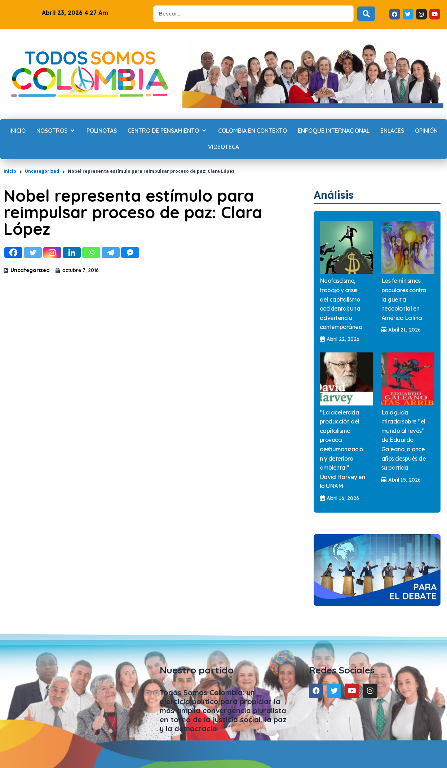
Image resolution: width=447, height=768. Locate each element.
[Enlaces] (392, 131)
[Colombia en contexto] (252, 131)
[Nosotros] (56, 131)
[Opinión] (426, 131)
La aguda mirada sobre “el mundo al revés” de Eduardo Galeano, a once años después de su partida (403, 440)
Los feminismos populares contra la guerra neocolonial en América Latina (403, 299)
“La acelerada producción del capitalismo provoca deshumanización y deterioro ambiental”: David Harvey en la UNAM (342, 449)
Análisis (336, 194)
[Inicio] (17, 131)
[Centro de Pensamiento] (167, 131)
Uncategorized (42, 171)
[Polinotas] (101, 131)
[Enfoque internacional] (333, 131)
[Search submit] (366, 13)
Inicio (10, 171)
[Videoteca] (223, 147)
